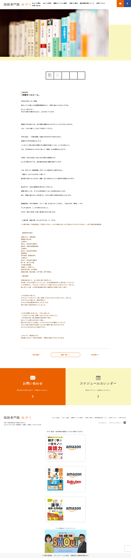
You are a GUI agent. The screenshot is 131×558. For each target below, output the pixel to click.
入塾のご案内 (73, 3)
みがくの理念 (36, 3)
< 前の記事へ (36, 355)
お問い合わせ (36, 5)
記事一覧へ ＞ (65, 355)
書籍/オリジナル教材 (60, 3)
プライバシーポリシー (115, 423)
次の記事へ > (95, 355)
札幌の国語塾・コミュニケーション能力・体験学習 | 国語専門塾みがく (66, 555)
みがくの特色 (47, 3)
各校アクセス (100, 3)
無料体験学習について (87, 3)
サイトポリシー (102, 423)
